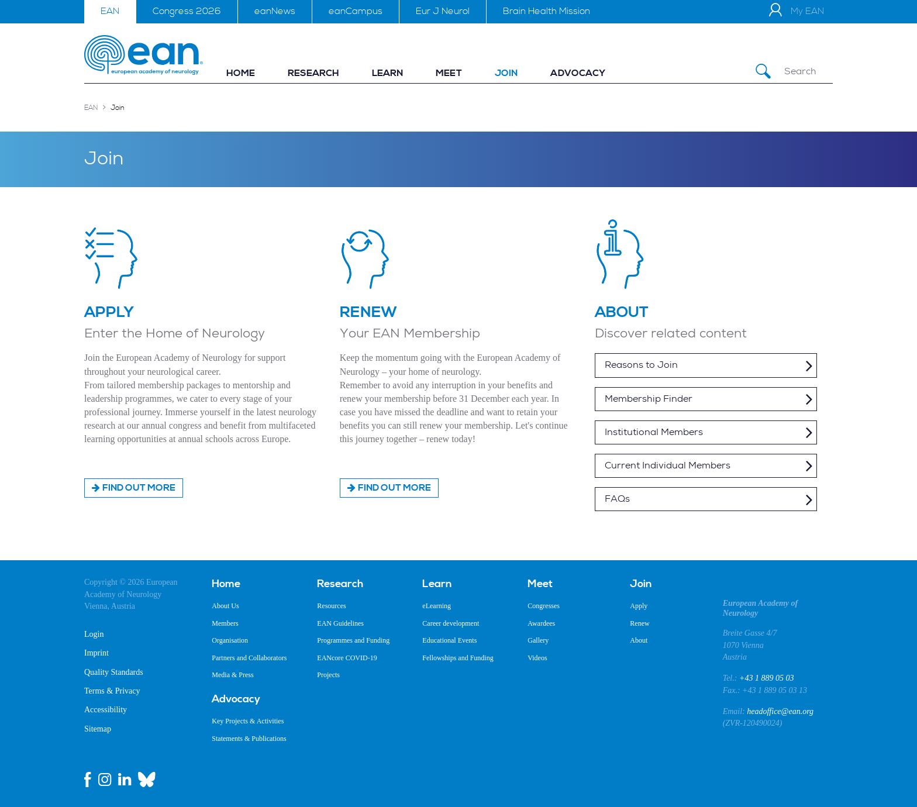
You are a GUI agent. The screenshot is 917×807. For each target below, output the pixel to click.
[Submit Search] (763, 71)
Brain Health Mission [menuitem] (546, 11)
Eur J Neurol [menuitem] (443, 11)
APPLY (109, 312)
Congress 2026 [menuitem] (187, 11)
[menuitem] (240, 73)
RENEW (368, 312)
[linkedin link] (124, 779)
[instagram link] (104, 779)
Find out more (138, 488)
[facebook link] (87, 779)
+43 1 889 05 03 (766, 678)
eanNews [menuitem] (274, 11)
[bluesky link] (147, 779)
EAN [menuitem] (110, 11)
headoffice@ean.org (780, 711)
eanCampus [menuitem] (355, 11)
